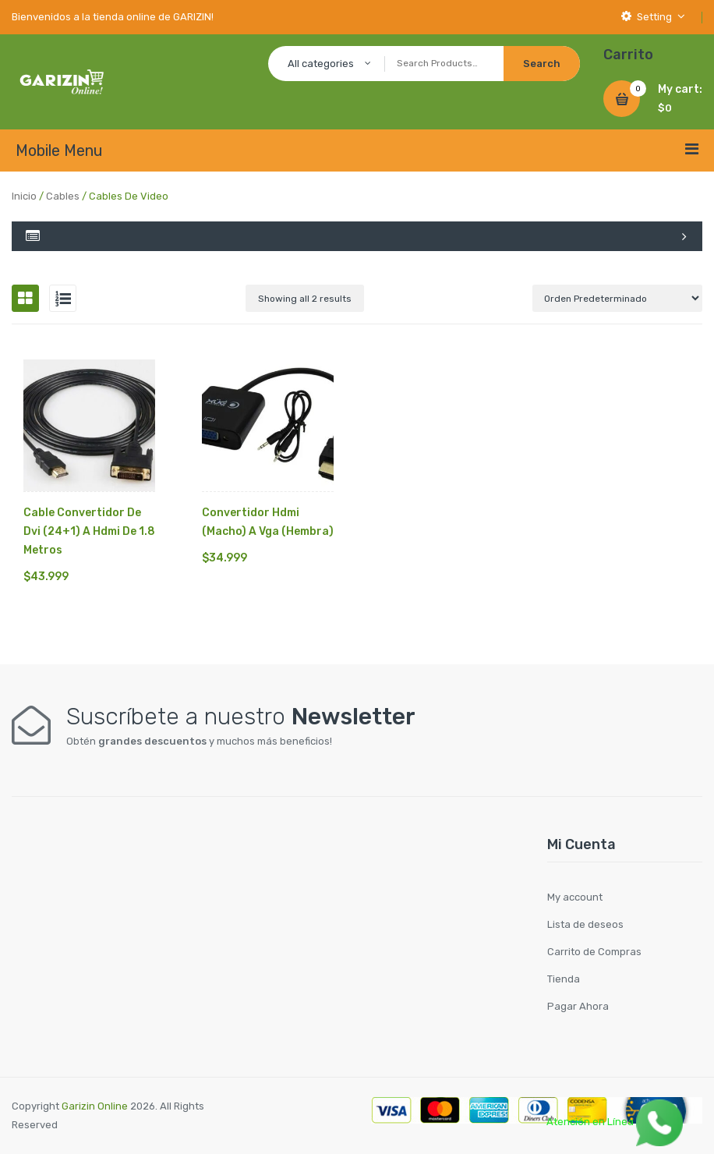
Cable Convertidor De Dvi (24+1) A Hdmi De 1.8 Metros (89, 531)
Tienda (563, 979)
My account (575, 897)
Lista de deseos (585, 924)
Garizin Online (95, 1106)
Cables (63, 196)
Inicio (24, 196)
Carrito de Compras (594, 952)
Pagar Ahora (578, 1006)
